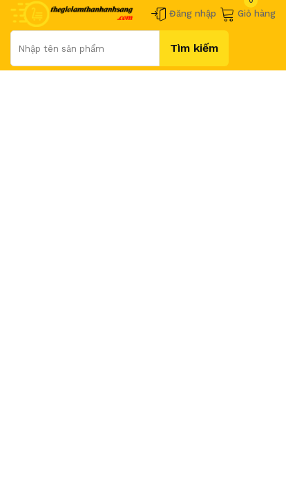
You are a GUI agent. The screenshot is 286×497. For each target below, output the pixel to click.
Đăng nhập (183, 13)
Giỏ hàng (248, 13)
